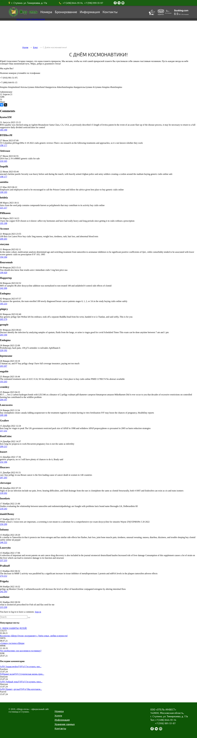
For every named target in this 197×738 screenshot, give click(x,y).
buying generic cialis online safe (158, 174)
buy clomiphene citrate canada (13, 413)
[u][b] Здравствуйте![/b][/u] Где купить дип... (20, 666)
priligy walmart (68, 394)
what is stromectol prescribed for (14, 604)
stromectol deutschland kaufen (104, 555)
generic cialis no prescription (18, 254)
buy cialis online (97, 205)
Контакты (110, 12)
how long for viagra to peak (12, 428)
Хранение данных (65, 724)
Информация (90, 12)
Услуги (58, 715)
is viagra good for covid (92, 332)
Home (25, 47)
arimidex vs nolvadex (38, 348)
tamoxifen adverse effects (146, 573)
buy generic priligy (8, 317)
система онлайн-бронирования (30, 19)
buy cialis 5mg (29, 236)
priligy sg (4, 589)
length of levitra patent (104, 125)
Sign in (38, 612)
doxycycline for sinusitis (109, 522)
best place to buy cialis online (77, 379)
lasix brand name (102, 506)
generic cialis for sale (30, 158)
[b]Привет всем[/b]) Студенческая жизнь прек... (22, 674)
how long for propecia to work (13, 444)
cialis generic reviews (43, 143)
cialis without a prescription (122, 221)
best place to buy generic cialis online (107, 189)
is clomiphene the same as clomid (103, 490)
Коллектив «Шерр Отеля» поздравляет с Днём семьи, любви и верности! (34, 636)
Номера (46, 12)
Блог (35, 47)
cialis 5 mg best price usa (56, 270)
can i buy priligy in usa (10, 475)
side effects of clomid (102, 286)
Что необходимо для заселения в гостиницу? (20, 651)
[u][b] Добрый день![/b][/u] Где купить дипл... (21, 682)
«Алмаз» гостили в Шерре (12, 643)
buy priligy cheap (25, 363)
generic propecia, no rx (10, 459)
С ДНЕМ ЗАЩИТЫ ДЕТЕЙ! (13, 628)
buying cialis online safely (115, 301)
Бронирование (66, 12)
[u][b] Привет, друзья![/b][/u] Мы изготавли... (21, 689)
